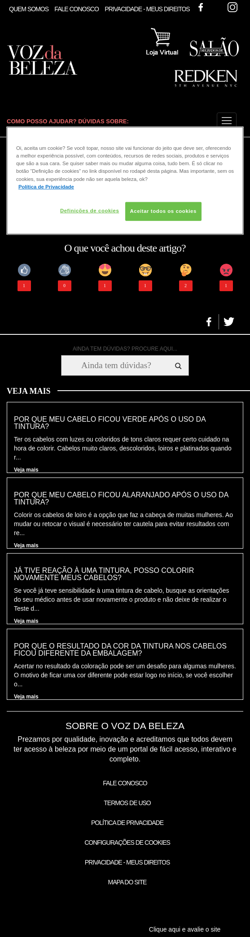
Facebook (201, 7)
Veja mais (26, 470)
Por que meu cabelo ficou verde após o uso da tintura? (110, 423)
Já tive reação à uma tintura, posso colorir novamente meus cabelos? (104, 574)
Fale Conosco (76, 9)
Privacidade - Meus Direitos (147, 9)
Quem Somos (28, 9)
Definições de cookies (89, 210)
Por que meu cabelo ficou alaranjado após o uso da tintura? (121, 498)
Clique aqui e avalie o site (185, 929)
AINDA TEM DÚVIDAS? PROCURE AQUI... (125, 348)
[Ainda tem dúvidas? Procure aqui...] (116, 365)
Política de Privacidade (127, 822)
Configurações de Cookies (127, 842)
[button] (227, 121)
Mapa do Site (127, 882)
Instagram (232, 7)
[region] (125, 180)
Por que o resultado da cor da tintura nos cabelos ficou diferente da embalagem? (120, 650)
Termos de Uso (127, 802)
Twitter (216, 7)
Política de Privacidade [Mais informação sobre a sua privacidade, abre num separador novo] (46, 186)
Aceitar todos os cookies (163, 210)
